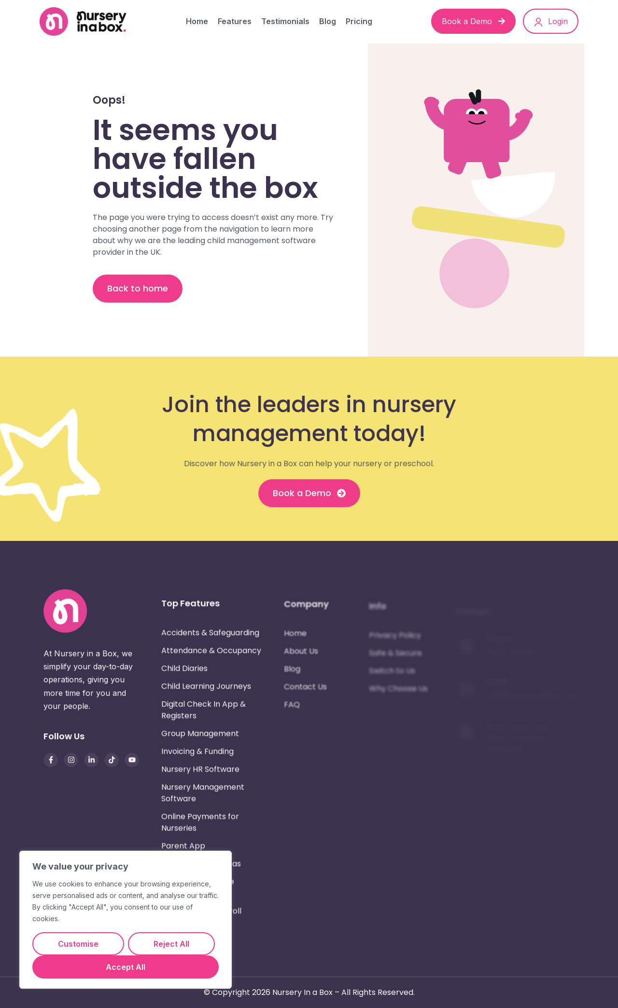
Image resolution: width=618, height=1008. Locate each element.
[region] (125, 920)
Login (551, 21)
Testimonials (285, 21)
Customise (78, 944)
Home (197, 21)
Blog (327, 21)
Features (235, 21)
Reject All (171, 944)
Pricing (359, 21)
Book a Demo (473, 21)
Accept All (125, 967)
